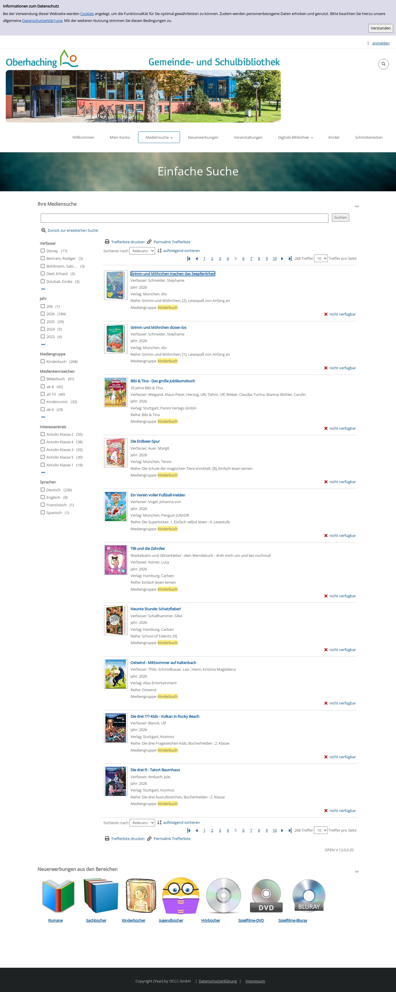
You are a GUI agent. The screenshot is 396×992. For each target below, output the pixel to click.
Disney (52, 250)
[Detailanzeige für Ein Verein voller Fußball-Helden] (158, 495)
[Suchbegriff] (184, 218)
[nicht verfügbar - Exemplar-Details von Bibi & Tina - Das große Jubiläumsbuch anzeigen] (340, 428)
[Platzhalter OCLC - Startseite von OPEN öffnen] (143, 86)
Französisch (57, 504)
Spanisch (54, 512)
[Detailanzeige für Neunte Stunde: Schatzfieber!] (156, 608)
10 (275, 258)
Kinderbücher (133, 920)
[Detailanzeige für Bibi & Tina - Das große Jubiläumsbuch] (163, 380)
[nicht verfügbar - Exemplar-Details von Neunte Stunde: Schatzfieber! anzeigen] (340, 649)
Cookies (87, 13)
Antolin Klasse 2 (60, 434)
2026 (51, 313)
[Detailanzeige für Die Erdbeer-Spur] (145, 441)
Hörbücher (210, 920)
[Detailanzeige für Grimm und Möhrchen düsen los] (158, 327)
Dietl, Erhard (57, 273)
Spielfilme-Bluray (292, 920)
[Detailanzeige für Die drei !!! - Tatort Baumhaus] (155, 769)
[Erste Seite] (188, 258)
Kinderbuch (56, 361)
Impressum (255, 981)
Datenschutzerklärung (218, 981)
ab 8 (50, 386)
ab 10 (51, 394)
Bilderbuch (56, 378)
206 (50, 306)
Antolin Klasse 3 (60, 449)
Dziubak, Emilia (59, 281)
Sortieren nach (116, 250)
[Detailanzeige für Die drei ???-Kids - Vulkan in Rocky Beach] (165, 716)
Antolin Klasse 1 (60, 465)
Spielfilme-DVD (251, 920)
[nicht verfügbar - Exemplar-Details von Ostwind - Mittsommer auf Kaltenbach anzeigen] (340, 703)
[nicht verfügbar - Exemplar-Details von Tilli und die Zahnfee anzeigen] (340, 596)
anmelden (381, 43)
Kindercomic (57, 401)
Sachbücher (96, 920)
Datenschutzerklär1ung (42, 20)
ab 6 (50, 409)
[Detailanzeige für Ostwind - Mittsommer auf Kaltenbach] (163, 662)
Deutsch (54, 489)
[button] (383, 64)
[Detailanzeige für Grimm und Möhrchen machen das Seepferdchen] (173, 273)
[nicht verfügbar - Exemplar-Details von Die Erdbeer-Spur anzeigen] (340, 482)
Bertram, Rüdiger (61, 258)
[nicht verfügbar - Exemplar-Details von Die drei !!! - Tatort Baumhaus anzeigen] (340, 810)
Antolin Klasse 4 (60, 441)
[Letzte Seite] (290, 258)
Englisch (53, 497)
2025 (51, 321)
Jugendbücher (171, 920)
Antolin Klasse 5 (60, 457)
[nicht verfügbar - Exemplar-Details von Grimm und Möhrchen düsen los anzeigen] (340, 368)
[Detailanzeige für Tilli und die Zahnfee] (148, 548)
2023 (51, 336)
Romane (55, 920)
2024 (51, 329)
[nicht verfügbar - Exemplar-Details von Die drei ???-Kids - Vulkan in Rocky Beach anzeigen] (340, 757)
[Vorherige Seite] (196, 258)
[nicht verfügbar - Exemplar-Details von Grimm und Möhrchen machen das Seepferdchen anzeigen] (340, 314)
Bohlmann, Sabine (62, 266)
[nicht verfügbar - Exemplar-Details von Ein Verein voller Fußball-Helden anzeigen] (340, 535)
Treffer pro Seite (342, 258)
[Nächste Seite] (282, 258)
